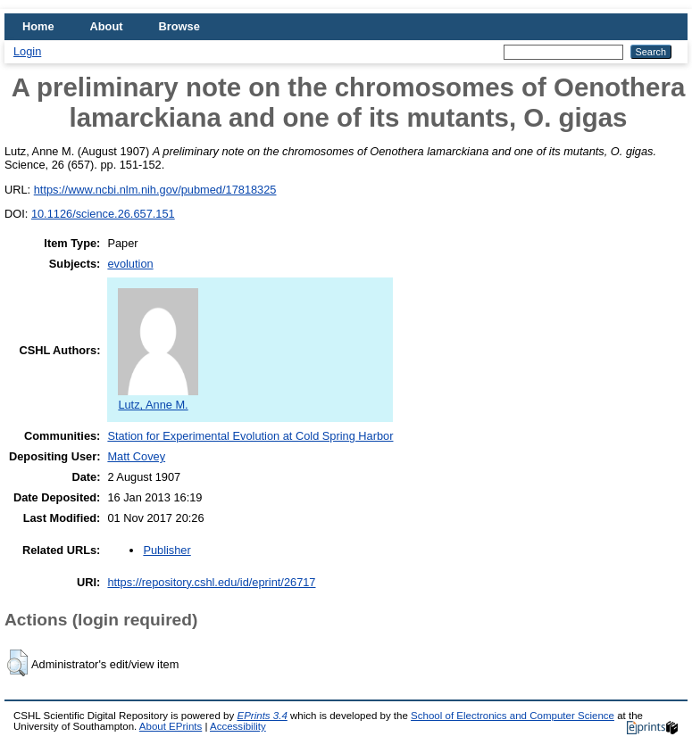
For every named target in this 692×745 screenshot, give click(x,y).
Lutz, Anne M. (158, 398)
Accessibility (238, 726)
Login (27, 51)
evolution (130, 263)
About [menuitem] (106, 26)
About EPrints (170, 726)
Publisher (166, 550)
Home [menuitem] (38, 26)
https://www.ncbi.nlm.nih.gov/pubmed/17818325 (155, 189)
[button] (17, 663)
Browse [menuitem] (179, 26)
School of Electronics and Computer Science (512, 715)
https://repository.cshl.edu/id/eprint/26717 (211, 582)
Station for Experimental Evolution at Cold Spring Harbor (250, 436)
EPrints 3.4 (262, 715)
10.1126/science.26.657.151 (103, 213)
